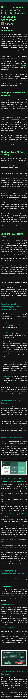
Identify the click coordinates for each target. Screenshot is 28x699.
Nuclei (13, 284)
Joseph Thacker (9, 23)
